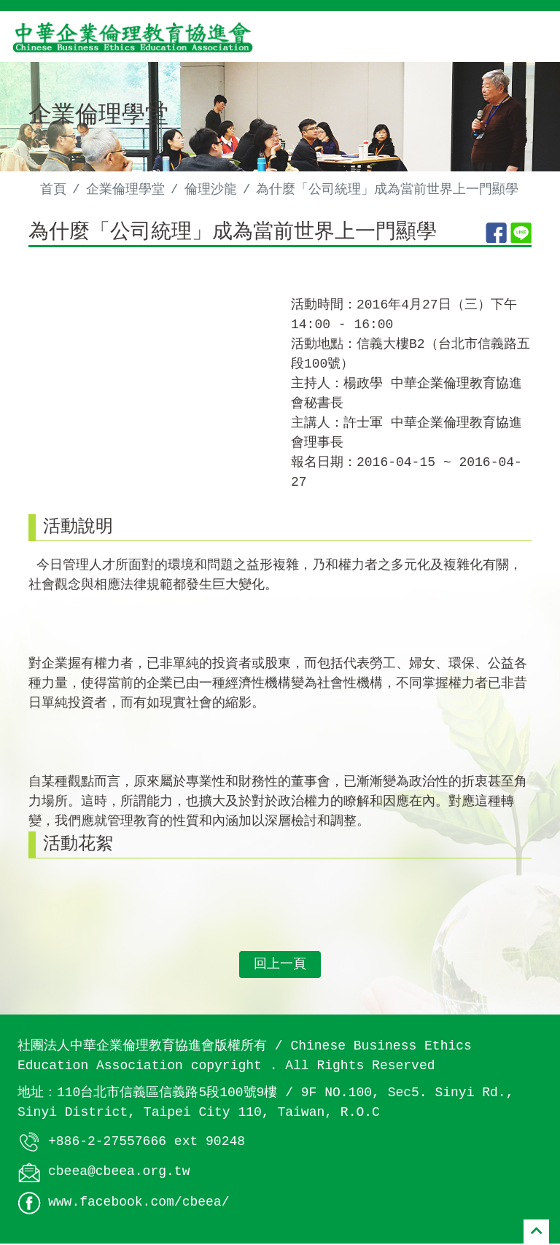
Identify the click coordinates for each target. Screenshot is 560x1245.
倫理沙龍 (210, 189)
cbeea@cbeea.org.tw (119, 1173)
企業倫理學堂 (125, 189)
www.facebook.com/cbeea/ (138, 1204)
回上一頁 (280, 965)
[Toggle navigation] (528, 36)
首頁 (53, 189)
